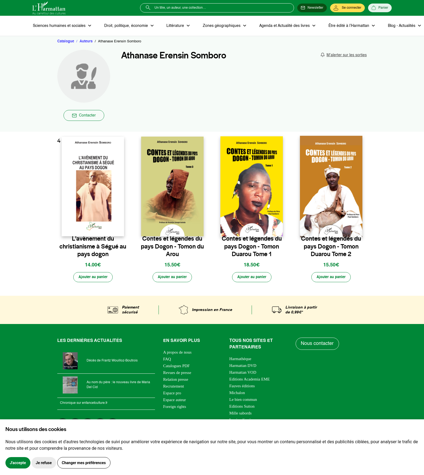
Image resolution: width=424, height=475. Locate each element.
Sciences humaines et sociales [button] (59, 26)
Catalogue (65, 42)
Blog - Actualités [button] (395, 26)
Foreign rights (174, 408)
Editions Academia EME (249, 380)
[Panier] (380, 8)
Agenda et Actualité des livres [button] (280, 26)
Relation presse (175, 381)
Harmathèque (240, 360)
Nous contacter (317, 345)
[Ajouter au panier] (93, 278)
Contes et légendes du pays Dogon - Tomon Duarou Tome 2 (331, 247)
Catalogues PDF (176, 367)
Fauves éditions (242, 387)
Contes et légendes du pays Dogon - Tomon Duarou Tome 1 (252, 247)
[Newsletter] (312, 8)
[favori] (120, 227)
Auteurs (86, 42)
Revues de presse (177, 374)
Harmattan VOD (242, 374)
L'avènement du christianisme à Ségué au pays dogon (92, 247)
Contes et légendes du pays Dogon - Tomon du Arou (172, 247)
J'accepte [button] (18, 463)
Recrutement (173, 387)
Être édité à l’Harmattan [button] (344, 26)
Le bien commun (243, 401)
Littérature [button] (173, 26)
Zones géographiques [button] (218, 26)
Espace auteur (174, 401)
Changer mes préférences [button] (84, 463)
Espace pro (172, 394)
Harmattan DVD (243, 367)
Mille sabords (240, 414)
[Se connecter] (347, 8)
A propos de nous (177, 353)
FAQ (167, 360)
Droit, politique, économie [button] (125, 26)
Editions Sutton (242, 407)
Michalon (237, 394)
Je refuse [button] (44, 463)
